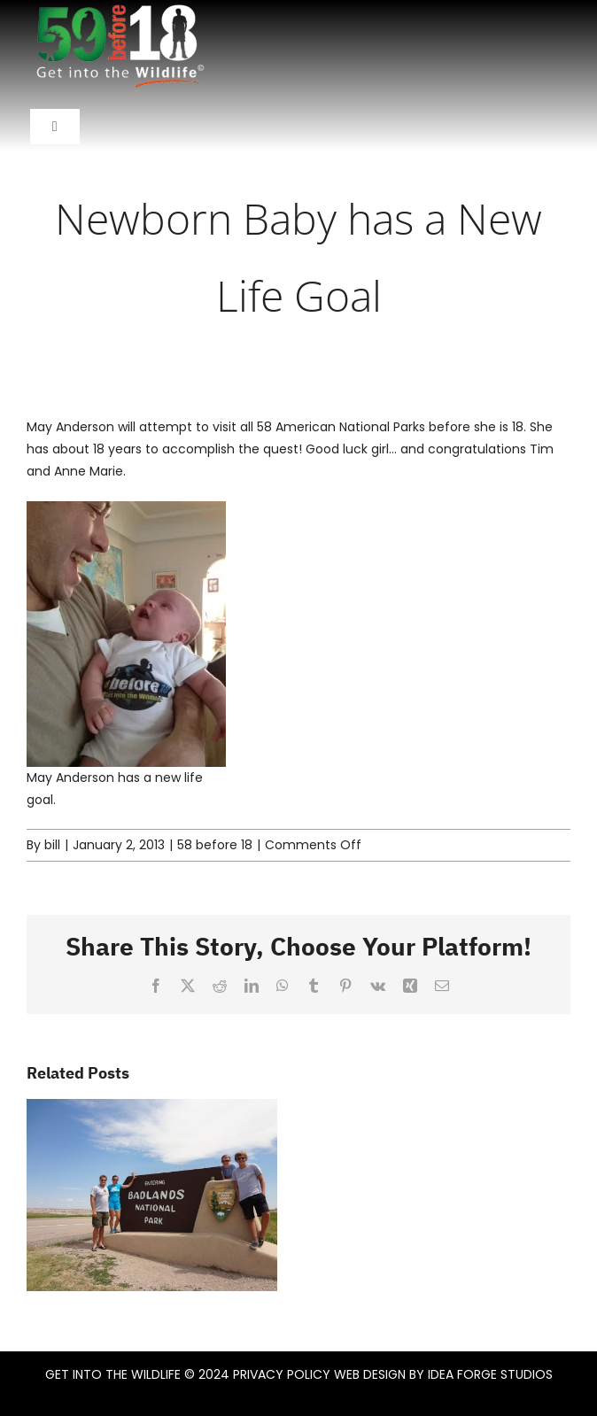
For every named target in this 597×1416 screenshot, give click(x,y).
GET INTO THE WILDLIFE (113, 1374)
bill (52, 845)
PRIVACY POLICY (281, 1374)
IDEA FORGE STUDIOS (490, 1374)
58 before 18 (214, 845)
